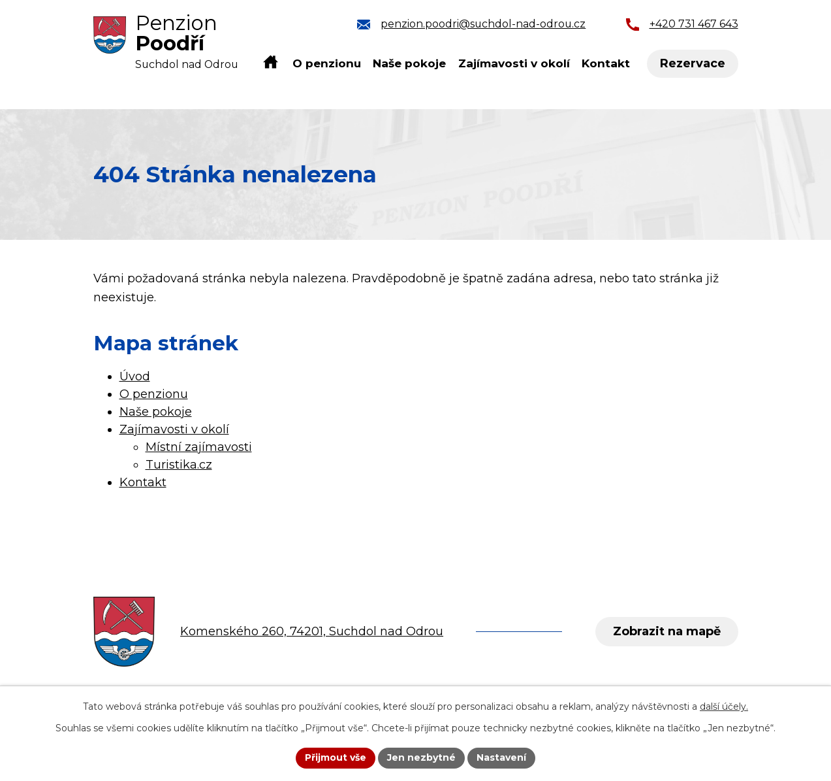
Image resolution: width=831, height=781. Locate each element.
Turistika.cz (179, 464)
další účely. (724, 706)
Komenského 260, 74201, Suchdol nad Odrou (311, 631)
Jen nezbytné (421, 757)
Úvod (271, 62)
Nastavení (501, 757)
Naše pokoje (409, 63)
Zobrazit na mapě (667, 631)
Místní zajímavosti (199, 447)
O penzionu (326, 63)
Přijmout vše (335, 757)
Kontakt (606, 63)
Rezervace (692, 63)
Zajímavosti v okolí (514, 63)
